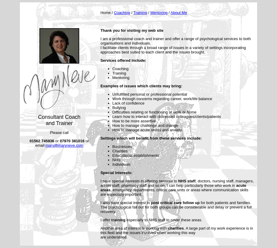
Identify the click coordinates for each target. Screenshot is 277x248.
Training (140, 12)
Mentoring (159, 12)
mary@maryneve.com (64, 145)
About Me (179, 12)
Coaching (122, 12)
